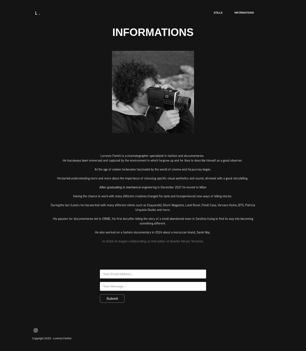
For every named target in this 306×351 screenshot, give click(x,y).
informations (244, 12)
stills (218, 12)
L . (37, 13)
